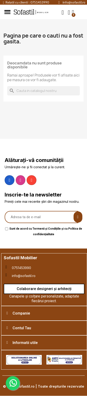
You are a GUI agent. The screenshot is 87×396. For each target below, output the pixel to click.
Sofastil (23, 12)
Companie (21, 313)
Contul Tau (22, 328)
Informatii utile (25, 342)
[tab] (44, 313)
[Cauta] (43, 90)
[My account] (69, 12)
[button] (63, 12)
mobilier (43, 13)
